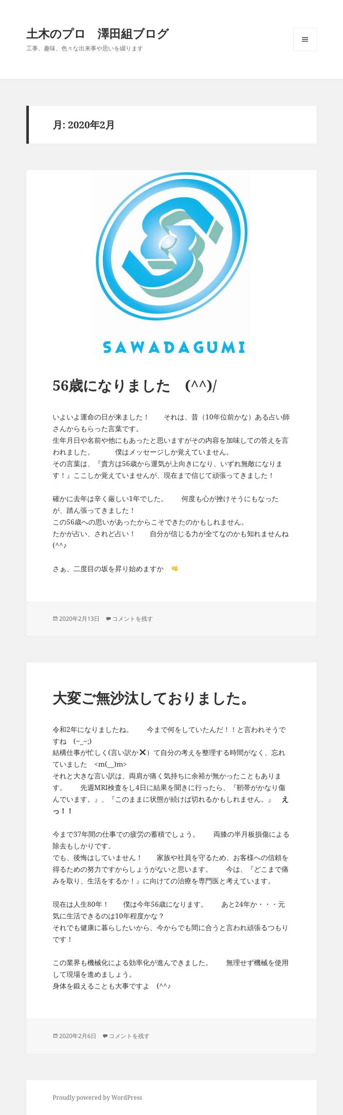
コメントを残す (132, 619)
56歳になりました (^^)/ (135, 385)
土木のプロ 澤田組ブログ (97, 33)
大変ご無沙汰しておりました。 (161, 697)
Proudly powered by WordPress (97, 1097)
